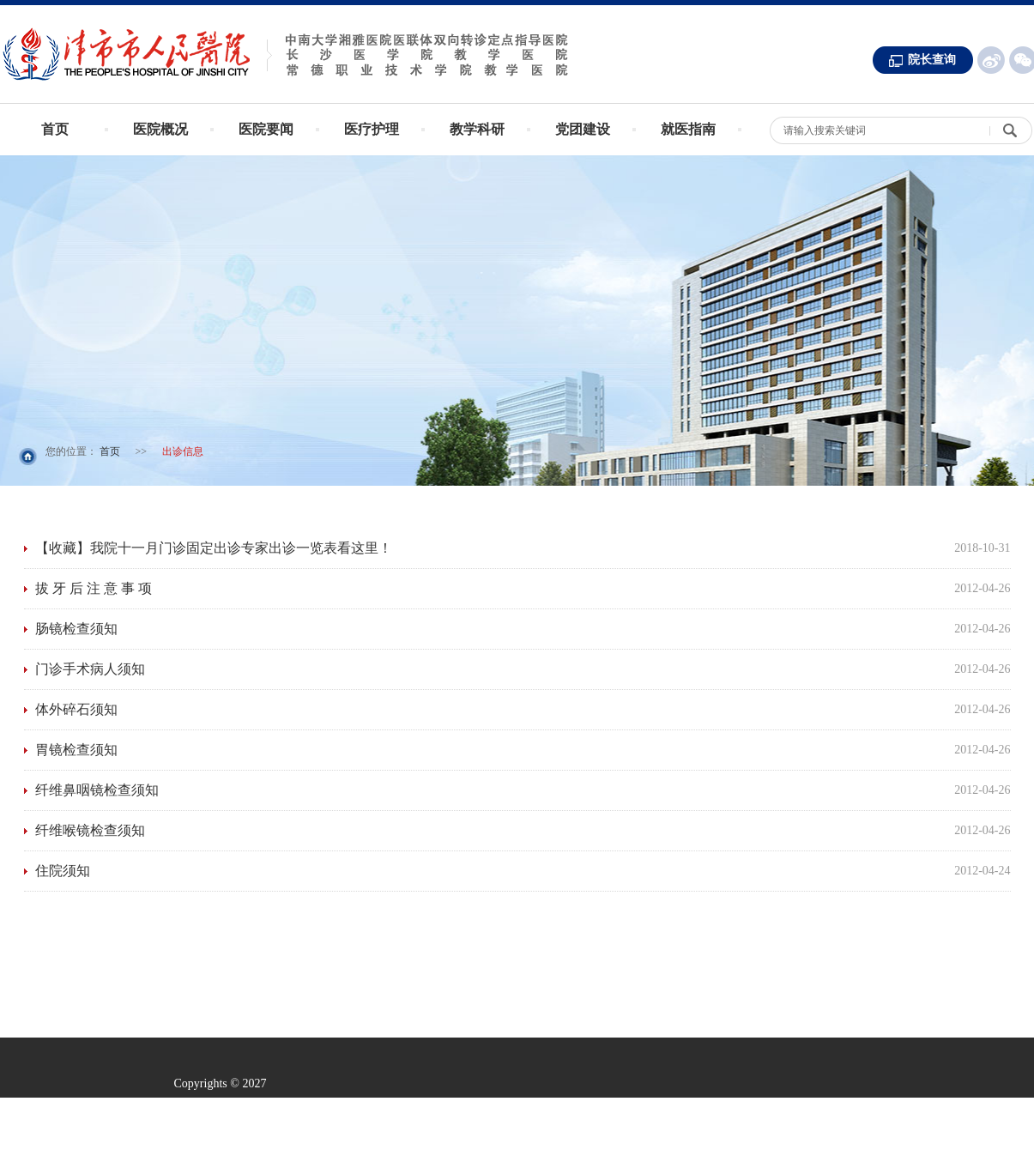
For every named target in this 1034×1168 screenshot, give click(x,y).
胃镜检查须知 (76, 749)
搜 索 (1010, 137)
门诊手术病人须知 (90, 669)
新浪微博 (991, 60)
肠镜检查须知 (76, 628)
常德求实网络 (471, 1155)
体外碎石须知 (76, 709)
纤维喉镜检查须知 (90, 830)
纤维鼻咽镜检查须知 (97, 790)
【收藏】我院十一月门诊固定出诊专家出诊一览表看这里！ (213, 548)
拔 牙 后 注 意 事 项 (93, 588)
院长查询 (932, 59)
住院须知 (62, 870)
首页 (55, 129)
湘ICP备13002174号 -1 (493, 1107)
